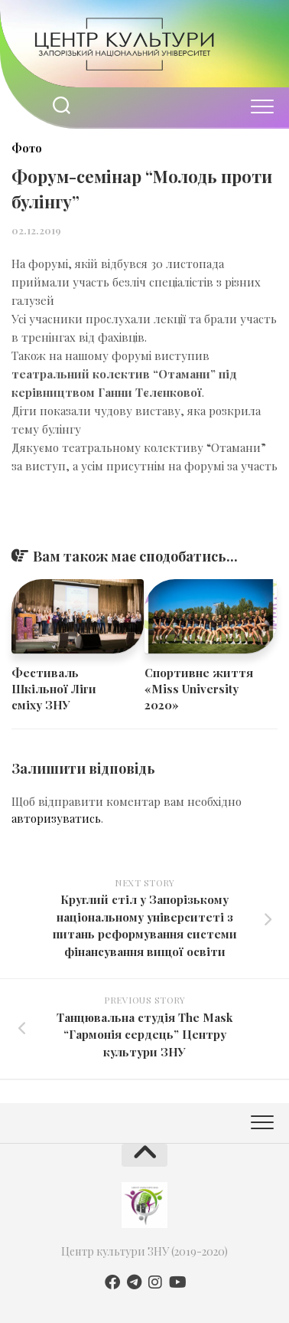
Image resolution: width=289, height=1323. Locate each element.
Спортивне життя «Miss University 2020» (198, 688)
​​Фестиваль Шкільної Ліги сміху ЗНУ (53, 688)
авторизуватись (56, 818)
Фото (26, 148)
